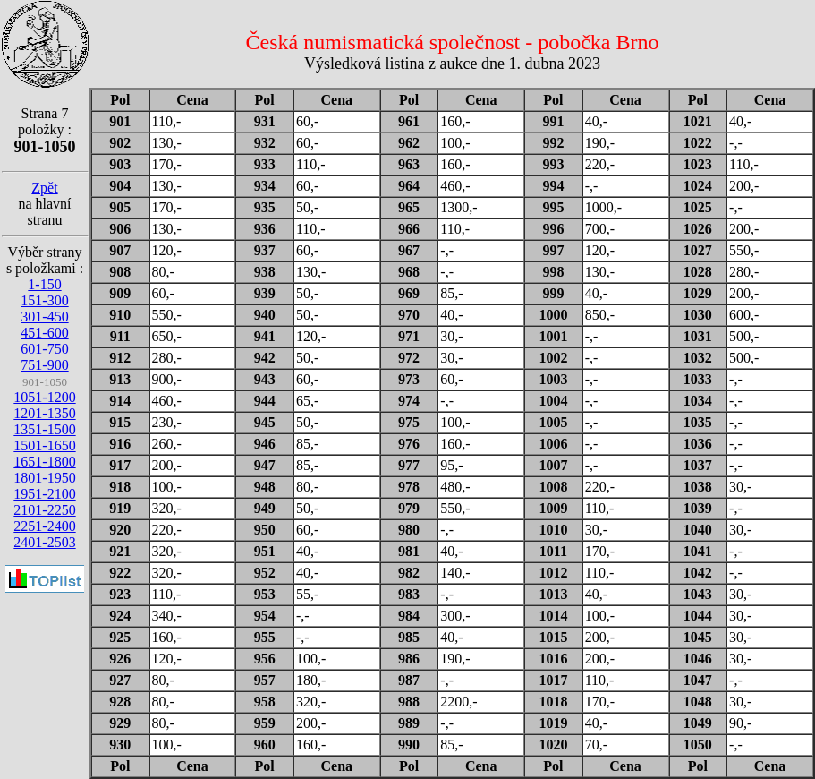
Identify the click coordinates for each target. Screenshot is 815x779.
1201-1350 (44, 413)
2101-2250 (44, 510)
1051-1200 (44, 397)
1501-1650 (44, 445)
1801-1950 (44, 477)
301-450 (44, 316)
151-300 (44, 300)
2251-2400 (44, 526)
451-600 (44, 332)
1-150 (44, 284)
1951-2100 (44, 493)
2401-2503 (44, 542)
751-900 (44, 364)
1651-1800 (44, 461)
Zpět (44, 187)
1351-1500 (44, 429)
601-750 (44, 348)
